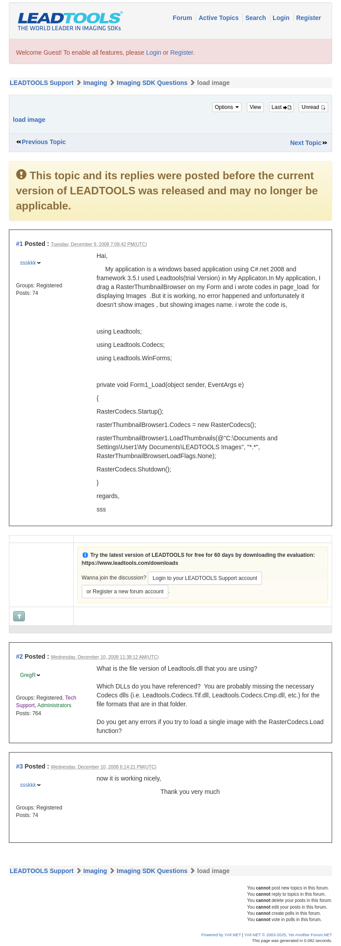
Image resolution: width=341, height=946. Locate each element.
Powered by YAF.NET (221, 935)
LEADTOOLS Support (42, 82)
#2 (19, 656)
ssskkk (28, 263)
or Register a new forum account (125, 591)
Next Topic (305, 142)
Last (281, 107)
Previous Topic (44, 141)
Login (282, 17)
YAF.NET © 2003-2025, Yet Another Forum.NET (288, 935)
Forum (183, 17)
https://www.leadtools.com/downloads (130, 563)
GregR (28, 675)
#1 (19, 243)
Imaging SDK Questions (152, 82)
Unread (313, 107)
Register (308, 17)
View (255, 107)
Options (227, 107)
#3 (19, 766)
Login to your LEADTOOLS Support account (205, 578)
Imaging (95, 82)
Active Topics (219, 17)
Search (256, 17)
